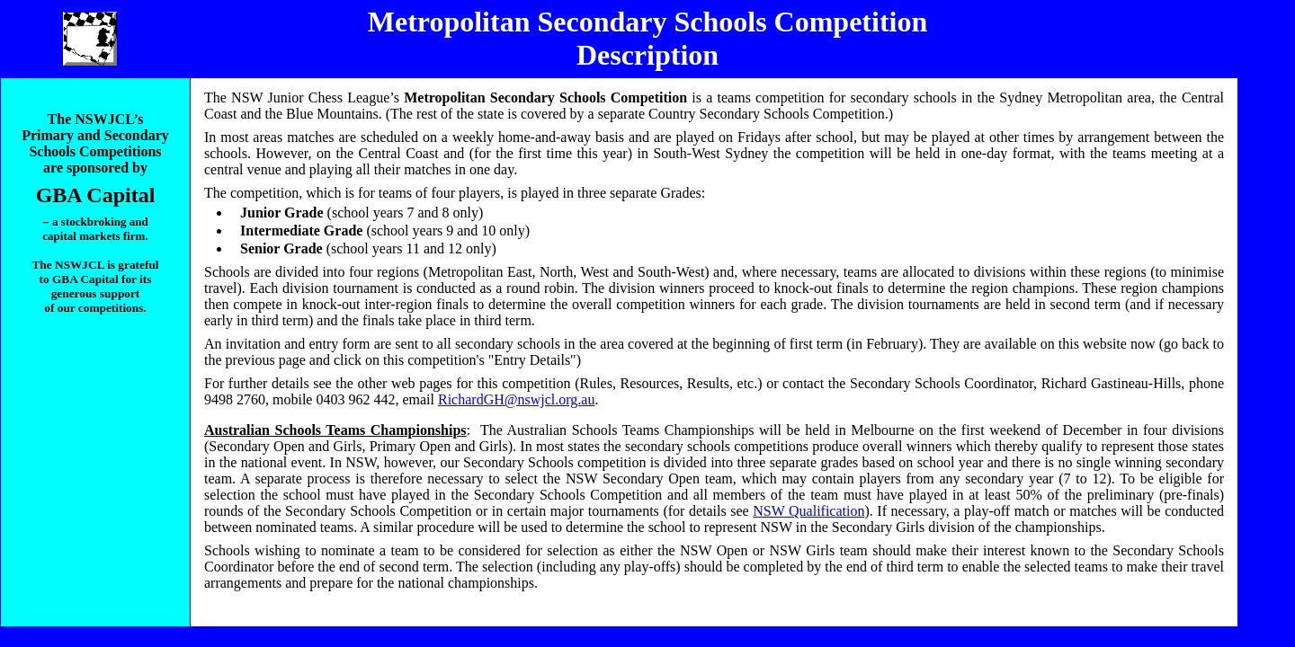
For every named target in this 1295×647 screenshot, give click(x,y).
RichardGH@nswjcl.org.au (516, 399)
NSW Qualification (808, 510)
